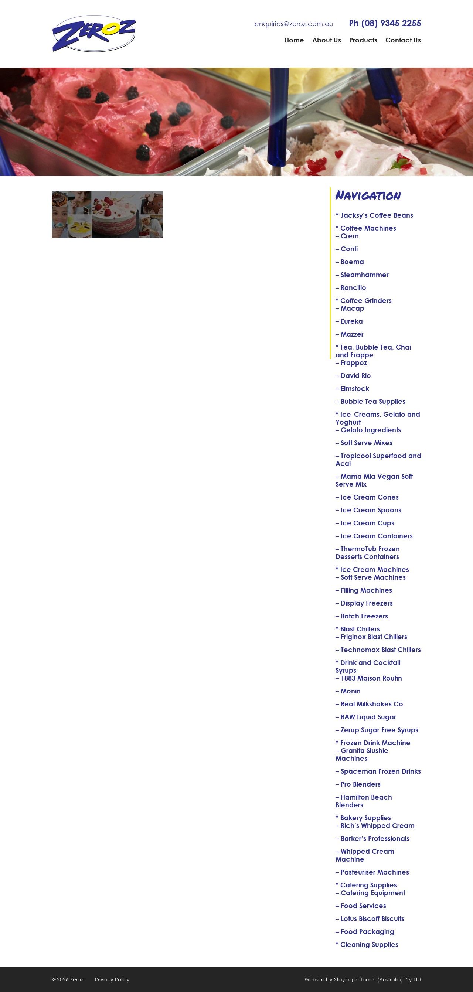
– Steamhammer (362, 274)
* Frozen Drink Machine (373, 743)
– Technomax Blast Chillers (378, 649)
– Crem (347, 236)
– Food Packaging (365, 931)
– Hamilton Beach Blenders (364, 801)
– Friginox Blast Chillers (371, 637)
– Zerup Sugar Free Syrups (377, 730)
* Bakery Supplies (363, 818)
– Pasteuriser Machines (372, 872)
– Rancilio (351, 287)
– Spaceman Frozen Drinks (378, 771)
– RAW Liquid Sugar (366, 717)
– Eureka (349, 321)
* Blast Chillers (358, 629)
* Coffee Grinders (364, 300)
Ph (385, 23)
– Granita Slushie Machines (362, 754)
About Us (326, 40)
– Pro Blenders (358, 784)
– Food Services (361, 905)
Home (294, 40)
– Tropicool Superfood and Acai (378, 459)
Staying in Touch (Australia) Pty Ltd (377, 979)
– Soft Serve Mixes (364, 443)
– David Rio (353, 375)
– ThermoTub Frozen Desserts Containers (368, 552)
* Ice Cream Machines (372, 569)
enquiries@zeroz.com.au (294, 24)
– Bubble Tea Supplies (370, 401)
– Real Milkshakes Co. (370, 704)
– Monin (348, 691)
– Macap (350, 308)
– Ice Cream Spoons (368, 510)
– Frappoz (351, 362)
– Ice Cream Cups (365, 523)
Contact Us (403, 40)
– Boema (350, 262)
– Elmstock (352, 388)
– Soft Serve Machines (371, 577)
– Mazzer (350, 334)
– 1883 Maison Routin (369, 678)
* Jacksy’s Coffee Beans (374, 215)
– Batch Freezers (362, 616)
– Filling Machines (364, 590)
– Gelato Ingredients (368, 430)
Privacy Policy (112, 979)
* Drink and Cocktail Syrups (368, 666)
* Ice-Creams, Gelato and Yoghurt (378, 418)
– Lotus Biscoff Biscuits (370, 918)
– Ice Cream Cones (367, 497)
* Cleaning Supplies (367, 944)
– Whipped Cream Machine (365, 855)
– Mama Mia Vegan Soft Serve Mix (374, 480)
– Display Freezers (364, 603)
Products (363, 40)
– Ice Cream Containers (374, 536)
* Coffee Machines (366, 228)
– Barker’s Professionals (372, 838)
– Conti (347, 249)
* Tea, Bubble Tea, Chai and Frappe (373, 351)
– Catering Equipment (370, 893)
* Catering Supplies (366, 885)
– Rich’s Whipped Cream (375, 825)
